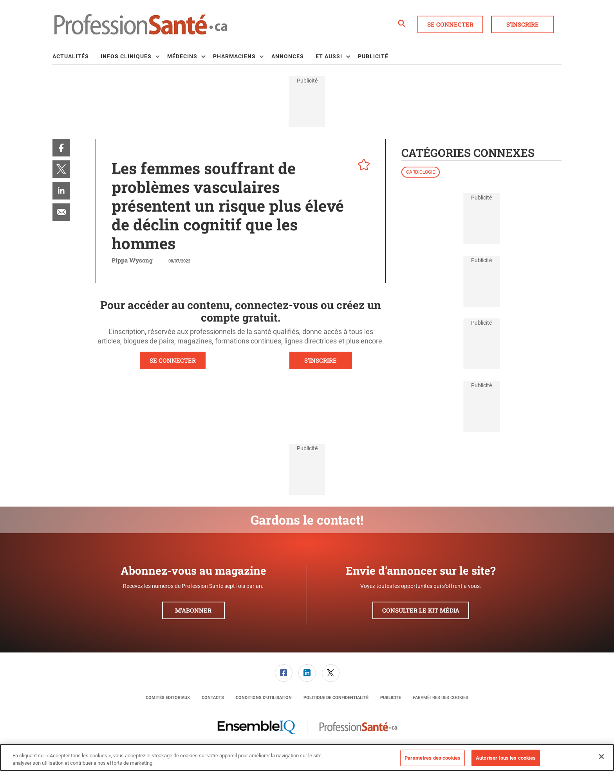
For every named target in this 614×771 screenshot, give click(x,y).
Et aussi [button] (329, 56)
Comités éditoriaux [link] (168, 697)
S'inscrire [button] (522, 24)
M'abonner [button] (193, 610)
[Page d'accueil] (140, 24)
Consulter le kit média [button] (420, 610)
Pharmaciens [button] (234, 56)
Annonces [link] (287, 56)
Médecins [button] (182, 56)
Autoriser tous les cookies (506, 758)
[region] (307, 757)
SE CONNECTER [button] (173, 360)
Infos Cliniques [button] (126, 56)
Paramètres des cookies (440, 698)
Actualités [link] (70, 56)
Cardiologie (420, 172)
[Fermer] (601, 756)
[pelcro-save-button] (362, 166)
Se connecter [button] (450, 24)
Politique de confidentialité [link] (335, 697)
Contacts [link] (213, 697)
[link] (61, 147)
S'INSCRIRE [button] (320, 360)
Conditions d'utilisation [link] (264, 697)
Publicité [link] (373, 56)
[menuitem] (76, 56)
